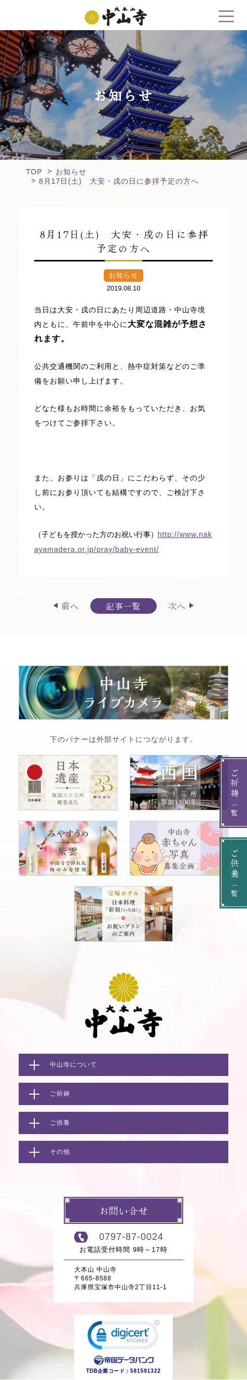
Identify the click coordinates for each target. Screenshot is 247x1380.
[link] (123, 1337)
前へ (70, 605)
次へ (177, 605)
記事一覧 (123, 606)
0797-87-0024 (131, 1237)
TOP (34, 172)
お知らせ (71, 172)
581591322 (145, 1371)
